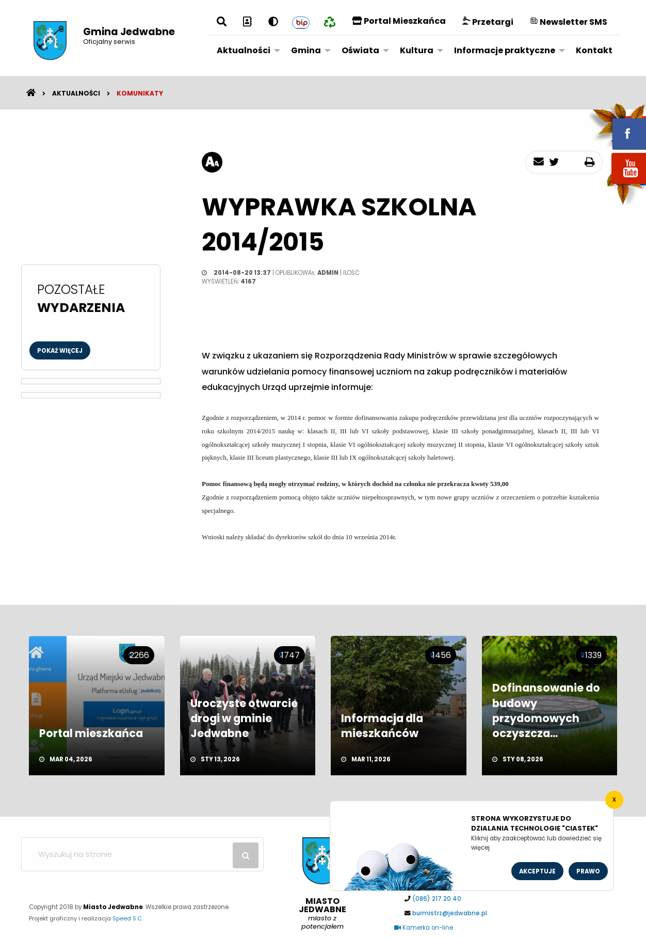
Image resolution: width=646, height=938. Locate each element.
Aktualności (243, 50)
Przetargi (487, 22)
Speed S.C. (127, 918)
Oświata (360, 50)
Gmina (306, 50)
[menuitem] (245, 50)
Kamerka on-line (423, 928)
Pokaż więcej (60, 351)
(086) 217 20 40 (436, 899)
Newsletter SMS (568, 22)
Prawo (588, 871)
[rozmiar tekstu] (212, 162)
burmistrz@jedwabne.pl (449, 913)
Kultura (416, 50)
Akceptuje (537, 871)
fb (616, 126)
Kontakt (594, 50)
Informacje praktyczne (504, 50)
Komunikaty (140, 93)
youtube (616, 185)
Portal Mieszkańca (399, 21)
